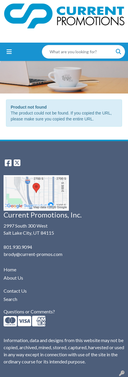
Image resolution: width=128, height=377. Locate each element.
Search (10, 299)
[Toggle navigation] (9, 51)
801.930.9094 (18, 247)
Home (10, 269)
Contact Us (15, 291)
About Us (13, 278)
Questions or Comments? (29, 311)
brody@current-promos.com (33, 254)
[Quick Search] (77, 52)
